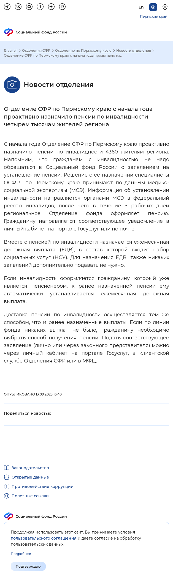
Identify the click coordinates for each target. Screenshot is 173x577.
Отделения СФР (36, 50)
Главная (10, 50)
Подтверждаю (28, 566)
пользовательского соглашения (44, 538)
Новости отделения (133, 50)
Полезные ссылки (30, 496)
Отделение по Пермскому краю (83, 50)
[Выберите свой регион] (166, 7)
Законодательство (30, 468)
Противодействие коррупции (43, 486)
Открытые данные (30, 477)
